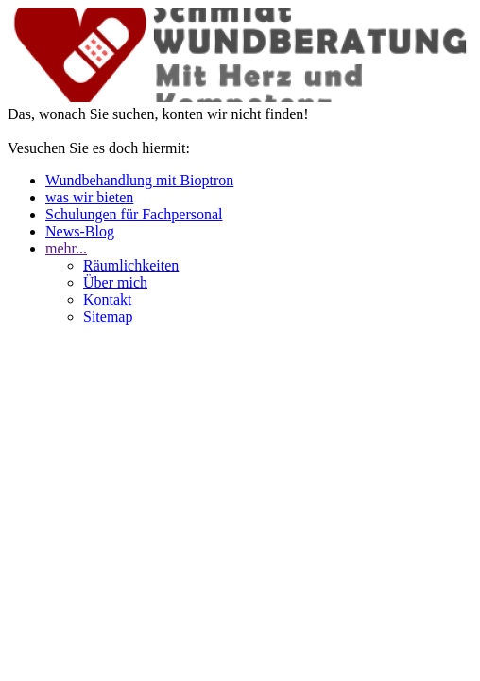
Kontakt (107, 299)
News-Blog (79, 231)
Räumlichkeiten (131, 265)
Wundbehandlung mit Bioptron (139, 180)
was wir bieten (89, 197)
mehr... (66, 248)
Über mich (115, 282)
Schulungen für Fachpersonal (134, 214)
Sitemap (107, 316)
